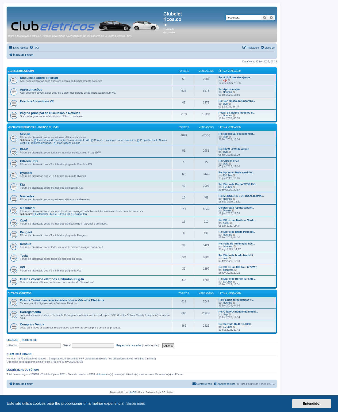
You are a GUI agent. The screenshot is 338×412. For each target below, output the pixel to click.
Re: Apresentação (229, 89)
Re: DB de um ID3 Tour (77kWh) (238, 267)
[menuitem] (34, 47)
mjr (225, 80)
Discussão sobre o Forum (39, 78)
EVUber (227, 175)
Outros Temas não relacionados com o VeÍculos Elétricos (62, 300)
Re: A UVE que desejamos (234, 77)
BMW (24, 149)
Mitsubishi (27, 208)
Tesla (24, 255)
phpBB (132, 392)
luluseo (101, 374)
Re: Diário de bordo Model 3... (237, 255)
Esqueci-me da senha (128, 345)
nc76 (226, 222)
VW (22, 267)
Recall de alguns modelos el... (237, 112)
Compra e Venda (32, 324)
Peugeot (26, 232)
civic (225, 163)
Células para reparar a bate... (236, 207)
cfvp (225, 103)
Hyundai (26, 173)
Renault (25, 244)
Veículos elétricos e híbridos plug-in (33, 127)
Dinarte (227, 210)
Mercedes (27, 196)
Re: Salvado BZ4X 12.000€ (235, 324)
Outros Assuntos (19, 293)
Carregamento (30, 312)
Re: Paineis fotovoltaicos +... (236, 299)
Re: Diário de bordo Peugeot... (237, 231)
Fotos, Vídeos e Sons (66, 142)
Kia (22, 184)
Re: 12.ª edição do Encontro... (237, 100)
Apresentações (31, 89)
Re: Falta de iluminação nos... (237, 243)
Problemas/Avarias (39, 142)
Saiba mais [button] (135, 403)
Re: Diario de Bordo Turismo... (237, 278)
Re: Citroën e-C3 (229, 160)
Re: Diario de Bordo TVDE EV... (238, 184)
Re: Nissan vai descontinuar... (237, 133)
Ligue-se (12, 340)
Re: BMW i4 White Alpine (234, 149)
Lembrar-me (152, 345)
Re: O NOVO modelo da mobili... (238, 311)
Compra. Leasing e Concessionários (113, 140)
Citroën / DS (29, 161)
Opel (23, 220)
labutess (228, 246)
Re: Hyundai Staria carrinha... (236, 172)
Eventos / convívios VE (37, 101)
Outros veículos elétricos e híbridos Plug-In (52, 279)
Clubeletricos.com (21, 71)
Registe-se (29, 340)
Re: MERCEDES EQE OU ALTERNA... (241, 196)
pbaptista (228, 269)
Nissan (25, 134)
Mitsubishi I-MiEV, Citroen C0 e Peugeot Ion (60, 214)
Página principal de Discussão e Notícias (50, 113)
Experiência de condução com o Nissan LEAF (62, 140)
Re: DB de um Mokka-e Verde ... (238, 220)
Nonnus (227, 92)
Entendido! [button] (311, 403)
